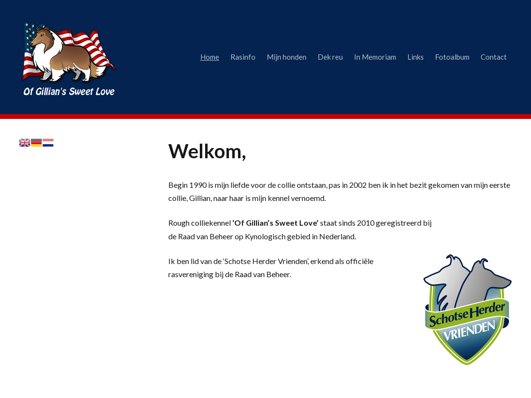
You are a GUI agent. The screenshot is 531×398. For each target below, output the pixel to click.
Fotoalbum (452, 56)
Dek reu (330, 56)
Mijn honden (286, 56)
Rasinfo (243, 56)
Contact (494, 56)
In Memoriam (375, 56)
